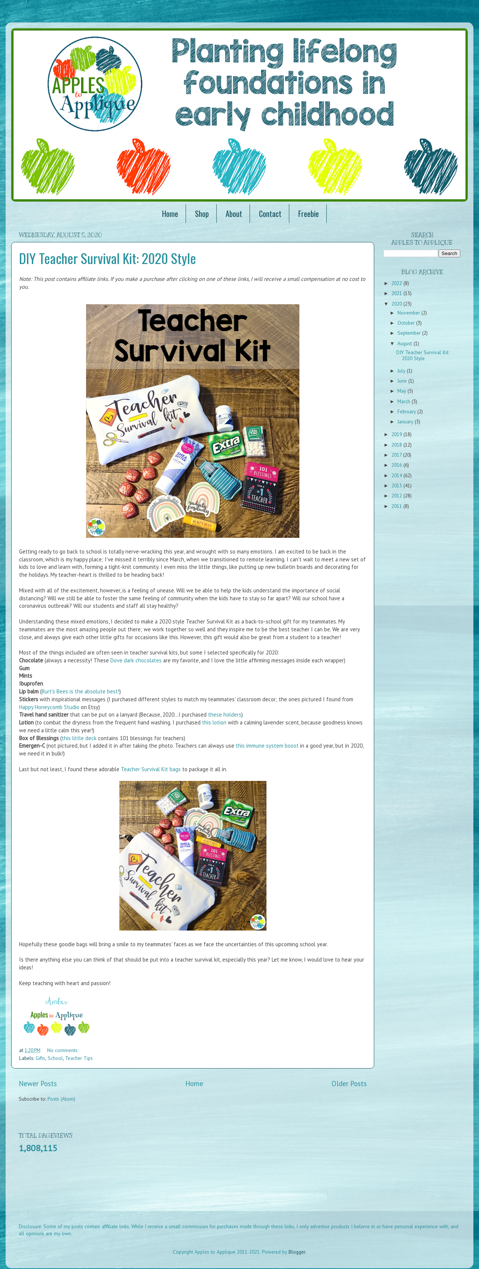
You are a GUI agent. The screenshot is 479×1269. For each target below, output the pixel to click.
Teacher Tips (79, 1058)
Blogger (297, 1251)
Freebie (308, 213)
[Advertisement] (155, 1193)
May (402, 390)
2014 (397, 475)
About (234, 213)
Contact (270, 213)
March (404, 401)
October (406, 322)
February (407, 411)
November (409, 312)
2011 (397, 506)
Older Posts (349, 1083)
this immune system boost (267, 745)
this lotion (214, 722)
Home (170, 213)
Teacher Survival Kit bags (151, 769)
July (402, 370)
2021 (397, 293)
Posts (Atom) (61, 1098)
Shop (202, 213)
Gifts (40, 1058)
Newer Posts (38, 1083)
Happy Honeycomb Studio (49, 707)
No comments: (62, 1050)
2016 (397, 465)
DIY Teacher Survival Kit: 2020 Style (107, 258)
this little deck (79, 738)
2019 (397, 434)
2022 (397, 283)
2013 (397, 485)
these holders (224, 714)
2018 (397, 444)
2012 (397, 495)
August (405, 343)
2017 (397, 454)
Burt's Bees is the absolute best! (80, 691)
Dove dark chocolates (136, 660)
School (55, 1058)
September (409, 332)
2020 (397, 303)
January (406, 421)
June (402, 380)
